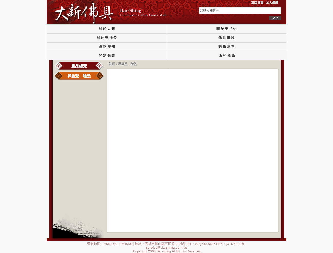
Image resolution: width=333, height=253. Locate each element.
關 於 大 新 (107, 29)
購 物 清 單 (226, 46)
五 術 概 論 (227, 55)
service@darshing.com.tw (166, 247)
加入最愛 (272, 2)
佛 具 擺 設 (226, 38)
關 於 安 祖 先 (226, 29)
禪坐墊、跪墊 (79, 75)
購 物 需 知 (107, 46)
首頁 (112, 64)
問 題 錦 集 (107, 55)
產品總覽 (79, 66)
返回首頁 (257, 2)
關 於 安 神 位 (107, 38)
